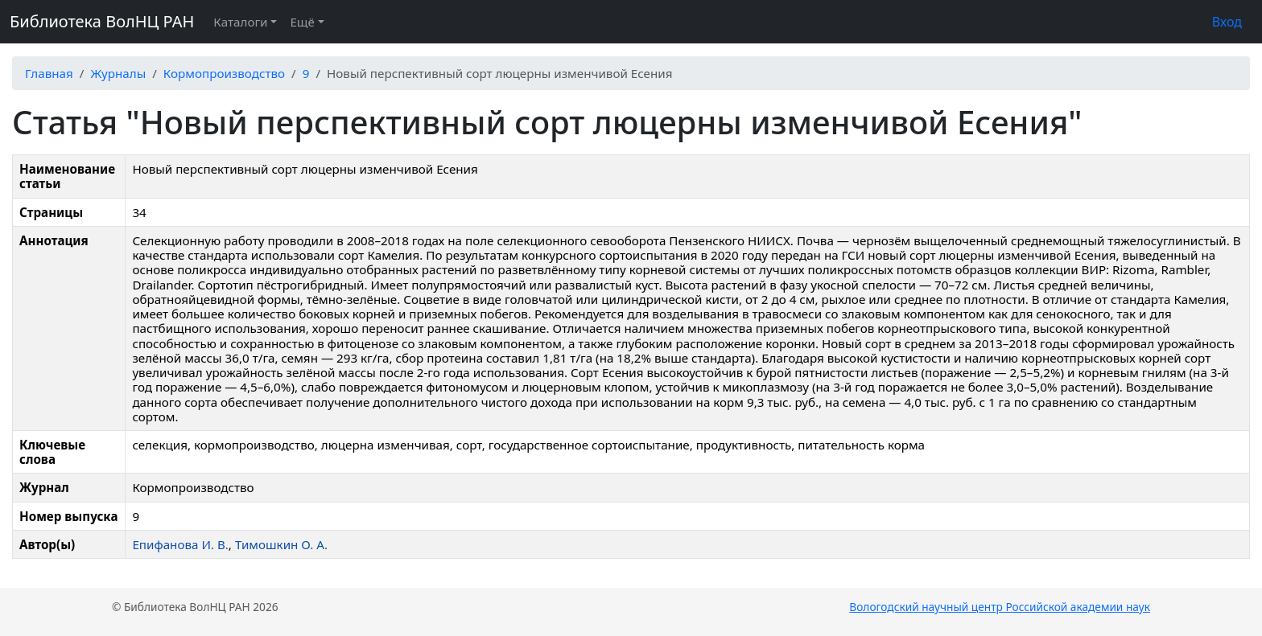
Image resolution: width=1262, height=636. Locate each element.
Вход (1227, 22)
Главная (49, 73)
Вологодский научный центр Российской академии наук (999, 606)
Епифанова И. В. (180, 544)
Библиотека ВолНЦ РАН (102, 21)
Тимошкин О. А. (281, 544)
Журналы (118, 73)
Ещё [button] (302, 22)
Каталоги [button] (240, 22)
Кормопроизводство (224, 73)
